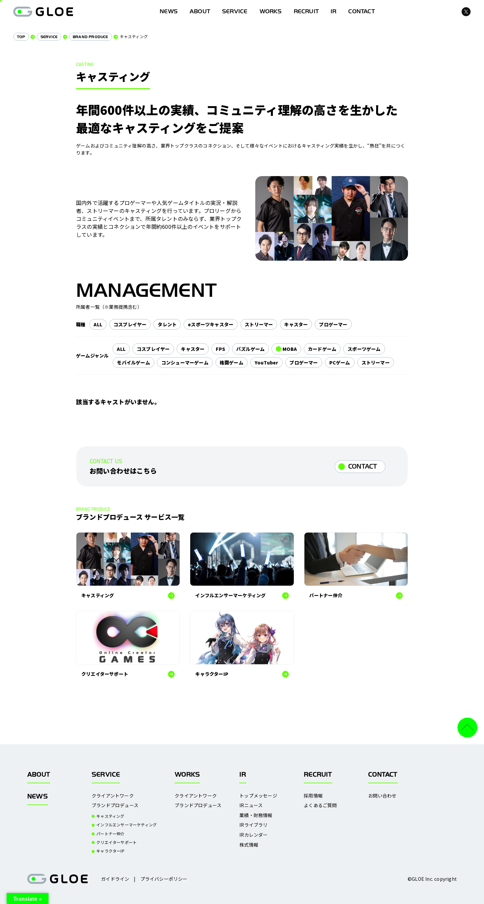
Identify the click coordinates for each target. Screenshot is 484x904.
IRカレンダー (253, 835)
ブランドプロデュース (115, 805)
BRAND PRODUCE (90, 36)
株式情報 (248, 845)
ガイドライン (115, 878)
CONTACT (362, 466)
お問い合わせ (382, 796)
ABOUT (200, 12)
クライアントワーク (113, 796)
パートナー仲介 (110, 833)
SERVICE (234, 12)
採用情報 (313, 796)
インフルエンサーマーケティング (126, 824)
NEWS (37, 796)
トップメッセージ (258, 796)
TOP (21, 36)
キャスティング (110, 816)
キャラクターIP (110, 851)
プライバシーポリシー (164, 878)
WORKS (271, 12)
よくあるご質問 (320, 805)
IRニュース (251, 805)
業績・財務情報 (255, 815)
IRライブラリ (253, 825)
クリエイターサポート (116, 842)
